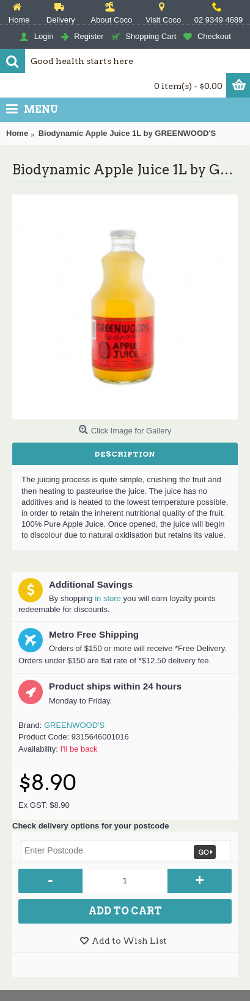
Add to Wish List (129, 941)
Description (125, 453)
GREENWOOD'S (74, 725)
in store (108, 598)
